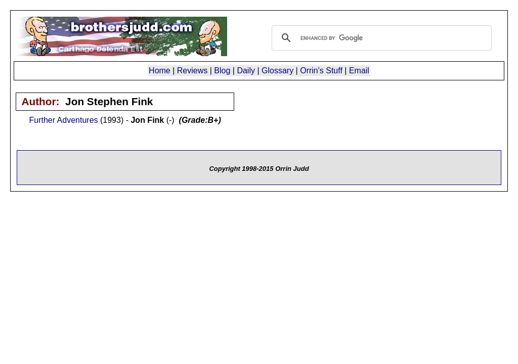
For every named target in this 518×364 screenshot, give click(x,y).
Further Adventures (63, 120)
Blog (222, 70)
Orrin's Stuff (321, 70)
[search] (380, 38)
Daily (246, 70)
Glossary (277, 70)
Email (359, 70)
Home (159, 70)
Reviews (192, 70)
